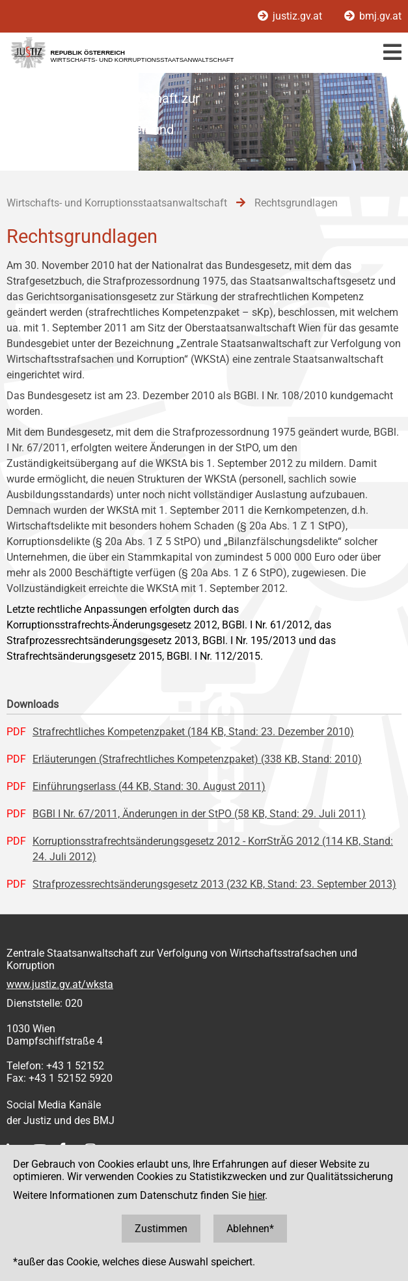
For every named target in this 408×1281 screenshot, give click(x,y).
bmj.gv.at (372, 16)
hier (257, 1195)
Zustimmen (161, 1228)
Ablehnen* (250, 1228)
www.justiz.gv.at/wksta (60, 984)
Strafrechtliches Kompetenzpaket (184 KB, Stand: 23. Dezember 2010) (193, 731)
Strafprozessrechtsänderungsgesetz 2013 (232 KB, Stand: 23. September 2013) (214, 884)
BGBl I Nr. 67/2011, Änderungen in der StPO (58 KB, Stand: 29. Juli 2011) (199, 814)
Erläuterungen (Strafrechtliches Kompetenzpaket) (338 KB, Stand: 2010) (197, 759)
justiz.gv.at (291, 16)
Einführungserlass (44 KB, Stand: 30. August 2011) (149, 786)
